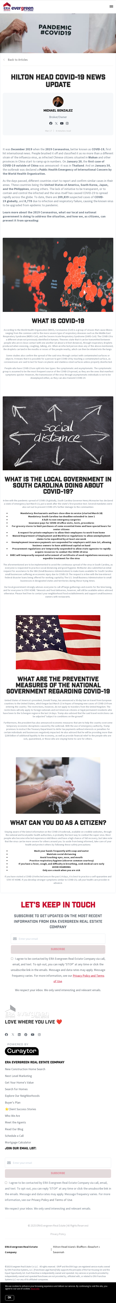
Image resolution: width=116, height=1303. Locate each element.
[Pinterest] (25, 1035)
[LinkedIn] (19, 1035)
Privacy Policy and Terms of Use (51, 1200)
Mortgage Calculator (18, 1142)
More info (35, 1288)
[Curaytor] (22, 1054)
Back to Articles (18, 60)
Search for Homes (16, 1089)
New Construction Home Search (25, 1069)
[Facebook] (6, 1035)
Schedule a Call (14, 1136)
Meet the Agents (15, 1122)
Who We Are (12, 1116)
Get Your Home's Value (19, 1082)
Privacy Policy (58, 1234)
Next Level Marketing (18, 1076)
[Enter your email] (61, 938)
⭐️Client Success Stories (20, 1109)
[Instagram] (39, 1035)
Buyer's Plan (12, 1102)
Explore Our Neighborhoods (22, 1096)
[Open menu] (111, 6)
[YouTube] (32, 1035)
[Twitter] (13, 1035)
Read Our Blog (14, 1129)
